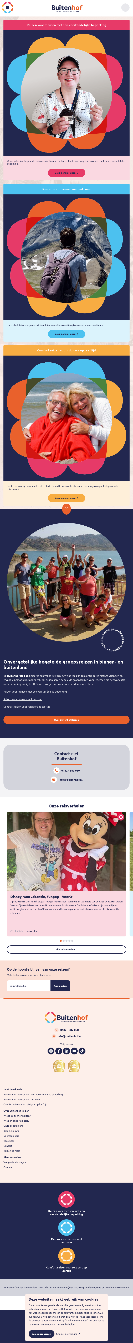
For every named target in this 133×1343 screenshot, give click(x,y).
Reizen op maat (11, 1150)
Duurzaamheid (11, 1135)
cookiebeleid (68, 1324)
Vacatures (8, 1140)
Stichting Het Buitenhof (55, 1287)
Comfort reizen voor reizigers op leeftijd (26, 706)
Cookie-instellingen (67, 1334)
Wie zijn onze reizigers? (16, 1120)
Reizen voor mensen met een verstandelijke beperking (35, 691)
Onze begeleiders (13, 1125)
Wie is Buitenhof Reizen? (17, 1115)
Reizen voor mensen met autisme (22, 699)
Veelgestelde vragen (14, 1162)
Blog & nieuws (11, 1131)
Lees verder (30, 931)
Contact (7, 1145)
